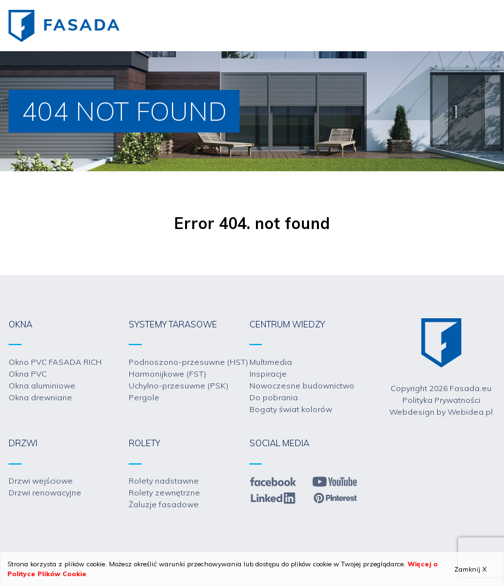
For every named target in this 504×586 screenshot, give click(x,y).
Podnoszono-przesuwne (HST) (188, 362)
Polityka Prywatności (441, 400)
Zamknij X (470, 569)
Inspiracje (268, 374)
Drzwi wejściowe (41, 481)
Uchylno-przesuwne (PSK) (178, 385)
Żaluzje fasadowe (164, 504)
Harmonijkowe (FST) (167, 374)
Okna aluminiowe (42, 385)
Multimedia (270, 362)
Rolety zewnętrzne (164, 492)
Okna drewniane (40, 397)
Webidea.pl (470, 412)
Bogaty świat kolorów (290, 409)
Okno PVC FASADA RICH (55, 362)
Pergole (144, 397)
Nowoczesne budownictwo (301, 385)
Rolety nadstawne (164, 481)
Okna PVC (28, 374)
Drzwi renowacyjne (45, 492)
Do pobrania (273, 397)
